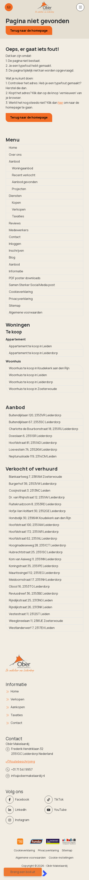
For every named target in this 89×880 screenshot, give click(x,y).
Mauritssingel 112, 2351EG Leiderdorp (34, 573)
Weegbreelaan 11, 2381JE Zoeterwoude (36, 621)
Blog (12, 257)
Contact (14, 237)
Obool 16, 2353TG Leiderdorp (29, 586)
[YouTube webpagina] (63, 810)
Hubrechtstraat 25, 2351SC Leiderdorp (36, 552)
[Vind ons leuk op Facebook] (24, 800)
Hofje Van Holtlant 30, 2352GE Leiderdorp (37, 511)
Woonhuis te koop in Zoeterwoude (33, 389)
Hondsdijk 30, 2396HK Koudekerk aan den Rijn (40, 518)
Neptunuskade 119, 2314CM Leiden (33, 456)
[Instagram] (24, 820)
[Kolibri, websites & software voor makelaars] (45, 873)
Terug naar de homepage (29, 30)
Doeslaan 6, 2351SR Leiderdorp (30, 436)
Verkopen (19, 209)
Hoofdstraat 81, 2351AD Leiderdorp (33, 443)
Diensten (15, 196)
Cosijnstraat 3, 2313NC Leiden (29, 490)
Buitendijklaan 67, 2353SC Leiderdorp (35, 422)
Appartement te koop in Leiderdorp (33, 353)
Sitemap (14, 305)
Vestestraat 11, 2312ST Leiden (29, 614)
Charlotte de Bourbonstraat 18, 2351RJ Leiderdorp (43, 429)
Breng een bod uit (22, 872)
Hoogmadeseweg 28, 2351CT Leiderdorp (37, 545)
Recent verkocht (23, 175)
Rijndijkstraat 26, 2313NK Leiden (30, 607)
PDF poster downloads (24, 278)
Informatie (16, 271)
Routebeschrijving (20, 761)
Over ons (15, 154)
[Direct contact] (9, 7)
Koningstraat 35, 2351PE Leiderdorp (33, 566)
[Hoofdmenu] (80, 7)
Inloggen (15, 244)
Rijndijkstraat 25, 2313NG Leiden (31, 600)
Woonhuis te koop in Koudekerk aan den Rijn (39, 368)
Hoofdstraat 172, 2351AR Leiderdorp (34, 532)
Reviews (15, 223)
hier (60, 103)
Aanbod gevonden (25, 182)
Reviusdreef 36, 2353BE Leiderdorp (33, 593)
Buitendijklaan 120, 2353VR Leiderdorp (35, 415)
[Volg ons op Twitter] (63, 800)
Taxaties (18, 216)
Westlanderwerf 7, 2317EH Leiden (32, 628)
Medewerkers (18, 230)
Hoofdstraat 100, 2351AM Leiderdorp (34, 525)
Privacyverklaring (21, 299)
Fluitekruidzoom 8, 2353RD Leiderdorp (35, 504)
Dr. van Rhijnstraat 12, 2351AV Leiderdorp (37, 497)
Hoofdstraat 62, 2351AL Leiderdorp (33, 538)
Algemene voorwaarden (25, 312)
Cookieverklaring (21, 292)
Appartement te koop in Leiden (30, 346)
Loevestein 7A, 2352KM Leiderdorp (33, 449)
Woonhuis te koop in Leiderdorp (31, 382)
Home (13, 147)
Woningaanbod (22, 168)
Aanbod (14, 161)
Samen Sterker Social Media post (32, 285)
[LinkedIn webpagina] (24, 810)
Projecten (19, 189)
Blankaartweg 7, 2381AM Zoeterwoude (35, 477)
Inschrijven (16, 250)
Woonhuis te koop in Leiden (28, 375)
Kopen (16, 202)
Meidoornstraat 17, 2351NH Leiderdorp (35, 580)
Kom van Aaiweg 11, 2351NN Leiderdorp (35, 559)
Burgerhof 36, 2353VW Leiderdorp (33, 484)
